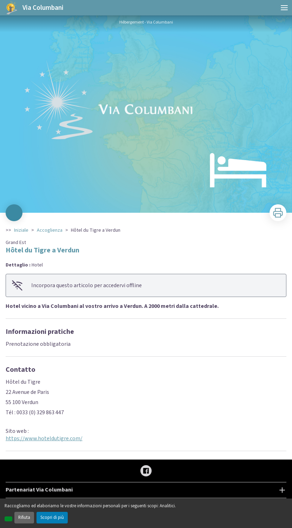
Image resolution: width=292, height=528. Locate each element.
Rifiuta (24, 517)
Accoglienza (49, 230)
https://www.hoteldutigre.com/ (44, 438)
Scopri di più (52, 517)
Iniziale (21, 230)
